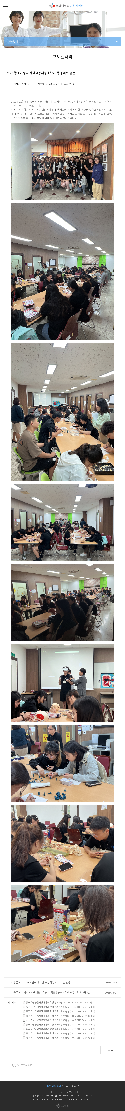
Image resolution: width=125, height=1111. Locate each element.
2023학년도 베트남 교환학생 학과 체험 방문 (47, 982)
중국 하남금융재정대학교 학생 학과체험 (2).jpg (46, 1007)
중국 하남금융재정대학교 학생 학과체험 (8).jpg (46, 1033)
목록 (110, 1050)
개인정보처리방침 (53, 1085)
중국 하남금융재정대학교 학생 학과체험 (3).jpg (46, 1011)
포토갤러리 (14, 41)
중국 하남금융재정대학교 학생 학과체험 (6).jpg (46, 1024)
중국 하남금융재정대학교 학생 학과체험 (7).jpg (46, 1029)
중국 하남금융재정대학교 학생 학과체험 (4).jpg (46, 1015)
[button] (5, 5)
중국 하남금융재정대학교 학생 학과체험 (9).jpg (46, 1020)
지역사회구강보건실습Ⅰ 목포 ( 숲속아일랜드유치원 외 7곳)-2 (57, 992)
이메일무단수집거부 (70, 1085)
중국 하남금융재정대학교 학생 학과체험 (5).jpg (46, 1037)
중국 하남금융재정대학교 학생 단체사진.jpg (44, 1002)
